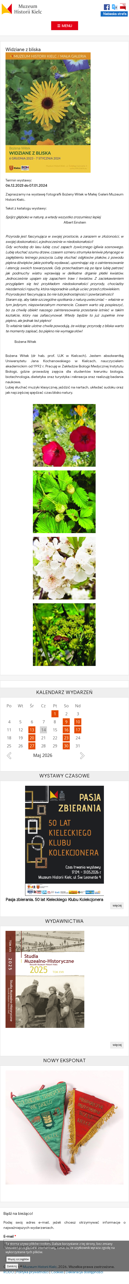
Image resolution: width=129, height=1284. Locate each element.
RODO (9, 1273)
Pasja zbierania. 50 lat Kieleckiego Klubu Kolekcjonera (54, 900)
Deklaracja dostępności (84, 1273)
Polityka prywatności (32, 1273)
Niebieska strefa (114, 14)
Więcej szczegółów (18, 1259)
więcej (117, 907)
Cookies (57, 1273)
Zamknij (12, 1266)
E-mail (10, 1237)
